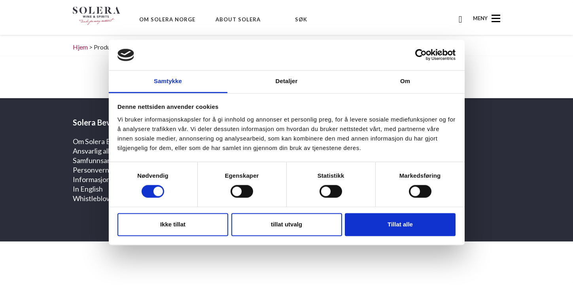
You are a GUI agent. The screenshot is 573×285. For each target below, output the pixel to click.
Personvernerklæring (106, 169)
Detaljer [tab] (287, 81)
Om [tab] (405, 81)
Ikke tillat (172, 224)
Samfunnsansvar (98, 160)
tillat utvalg (286, 224)
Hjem (80, 47)
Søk (301, 19)
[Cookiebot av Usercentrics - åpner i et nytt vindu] (421, 55)
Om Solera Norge (167, 19)
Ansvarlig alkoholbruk (106, 150)
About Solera (238, 19)
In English (88, 188)
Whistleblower (96, 198)
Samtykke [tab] (168, 81)
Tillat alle (400, 224)
